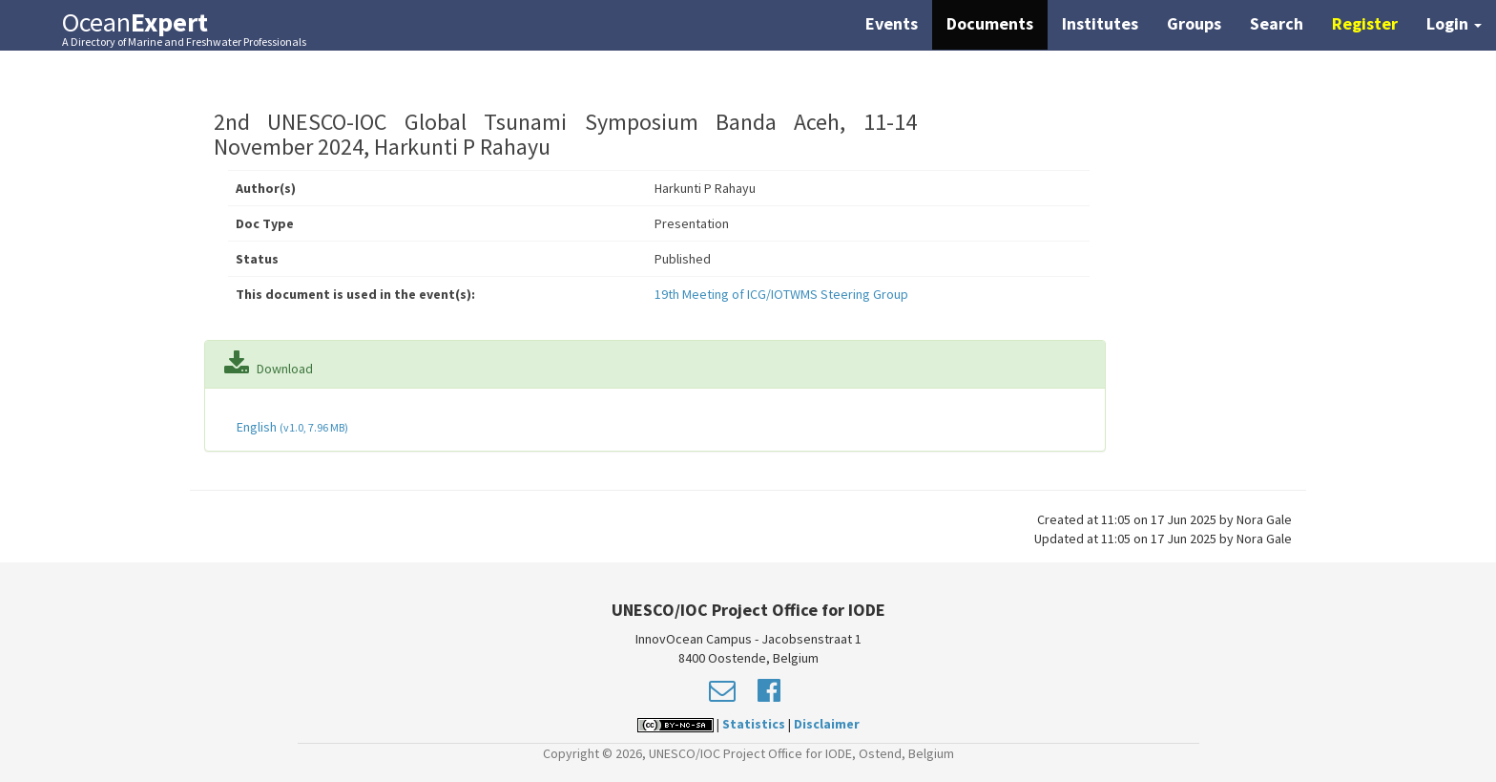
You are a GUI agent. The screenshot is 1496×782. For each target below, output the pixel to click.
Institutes (1100, 23)
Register (1365, 23)
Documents (989, 23)
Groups (1194, 23)
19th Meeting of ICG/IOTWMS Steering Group (781, 294)
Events (891, 23)
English (291, 426)
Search (1276, 23)
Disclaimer (827, 723)
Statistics (753, 723)
